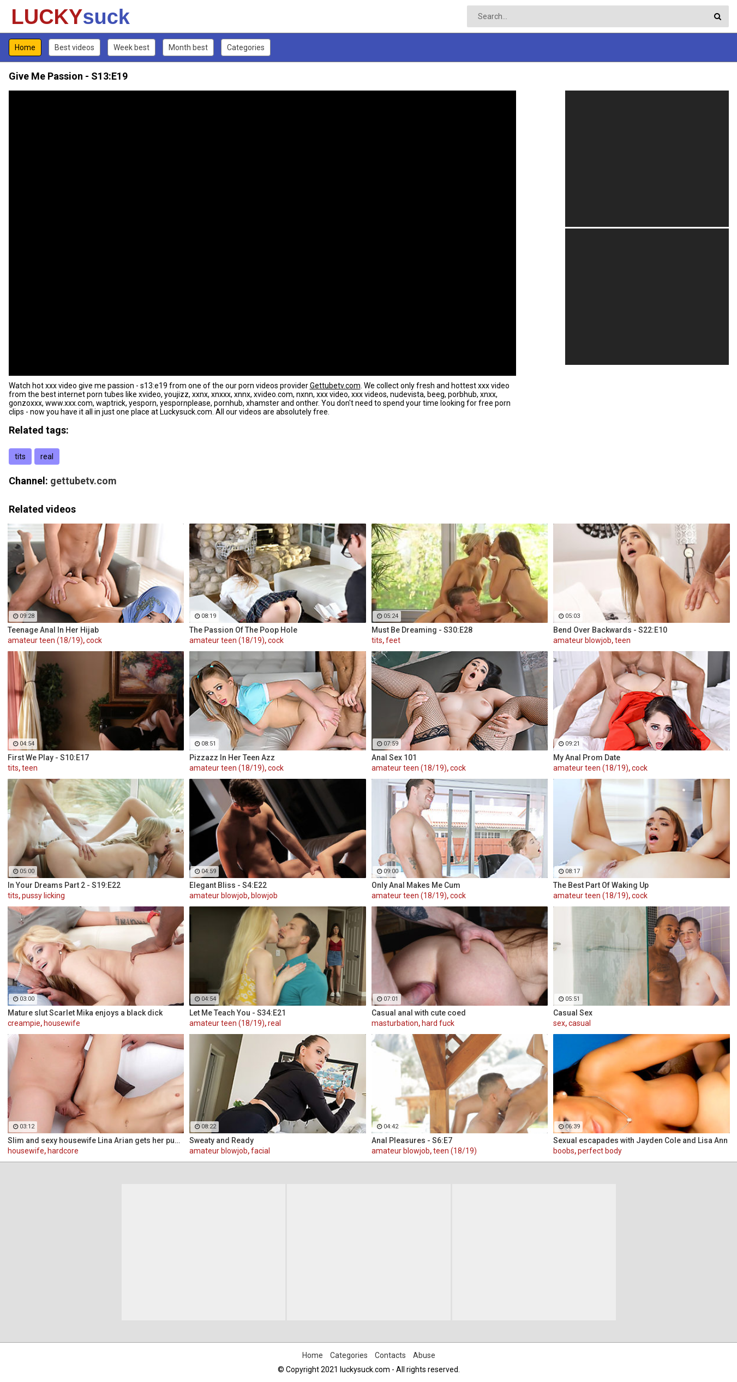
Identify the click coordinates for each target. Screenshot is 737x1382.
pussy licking (43, 895)
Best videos (74, 47)
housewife (62, 1023)
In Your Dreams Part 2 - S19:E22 (64, 885)
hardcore (63, 1150)
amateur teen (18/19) (45, 640)
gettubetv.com (83, 480)
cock (94, 640)
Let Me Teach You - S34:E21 (237, 1012)
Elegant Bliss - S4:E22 (228, 885)
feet (393, 640)
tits (20, 456)
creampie (24, 1023)
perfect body (600, 1150)
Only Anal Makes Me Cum (416, 885)
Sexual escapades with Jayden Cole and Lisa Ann (640, 1140)
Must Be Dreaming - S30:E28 (422, 630)
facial (260, 1150)
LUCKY (40, 16)
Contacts (390, 1355)
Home (25, 47)
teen (623, 640)
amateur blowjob (582, 640)
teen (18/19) (455, 1150)
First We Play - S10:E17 (48, 757)
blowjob (264, 895)
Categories (246, 47)
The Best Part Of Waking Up (601, 885)
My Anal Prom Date (586, 757)
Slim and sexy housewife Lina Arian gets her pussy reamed (96, 1140)
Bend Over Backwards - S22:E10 (610, 630)
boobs (563, 1150)
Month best (188, 47)
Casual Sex (572, 1012)
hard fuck (438, 1023)
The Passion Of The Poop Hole (243, 630)
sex (559, 1023)
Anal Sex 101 (394, 757)
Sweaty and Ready (221, 1140)
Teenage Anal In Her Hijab (53, 630)
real (46, 456)
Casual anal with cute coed (419, 1012)
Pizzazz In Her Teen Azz (232, 757)
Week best (131, 47)
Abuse (424, 1355)
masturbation (395, 1023)
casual (579, 1023)
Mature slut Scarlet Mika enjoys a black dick (85, 1012)
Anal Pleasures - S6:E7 (412, 1140)
